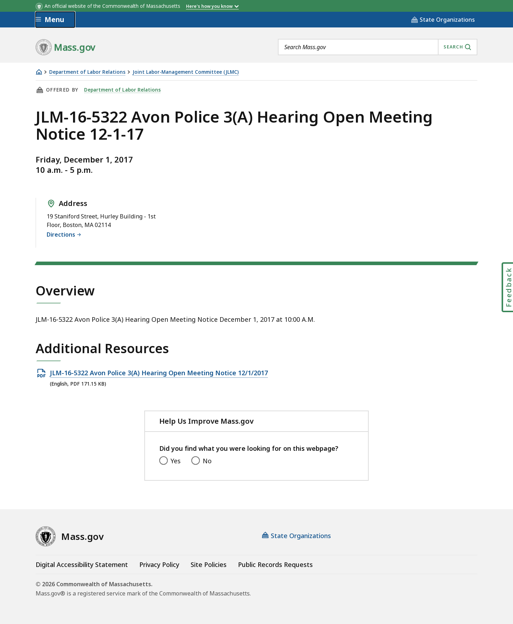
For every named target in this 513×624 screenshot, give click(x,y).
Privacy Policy (159, 564)
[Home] (39, 72)
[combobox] (377, 47)
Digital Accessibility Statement (82, 564)
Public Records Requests (275, 564)
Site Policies (209, 564)
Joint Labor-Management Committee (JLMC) (186, 72)
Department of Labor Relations (87, 72)
